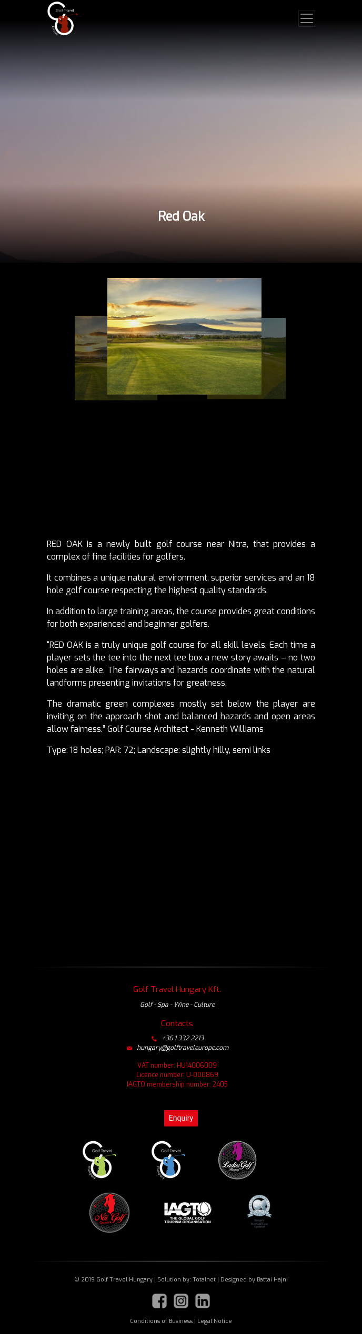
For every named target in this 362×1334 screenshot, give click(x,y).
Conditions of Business (161, 1321)
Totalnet (204, 1280)
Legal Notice (214, 1321)
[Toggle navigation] (306, 18)
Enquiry (181, 1118)
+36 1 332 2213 (177, 1038)
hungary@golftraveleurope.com (177, 1047)
